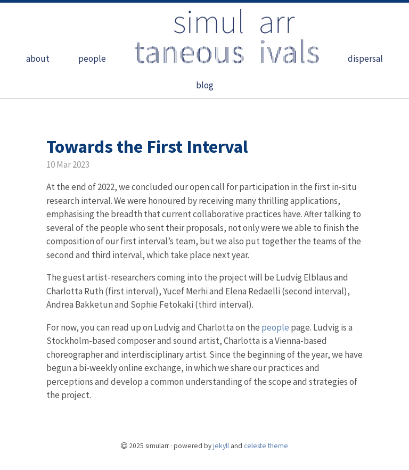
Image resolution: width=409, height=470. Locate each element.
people (92, 58)
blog (205, 85)
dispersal (365, 58)
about (38, 58)
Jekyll (221, 445)
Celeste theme (266, 445)
